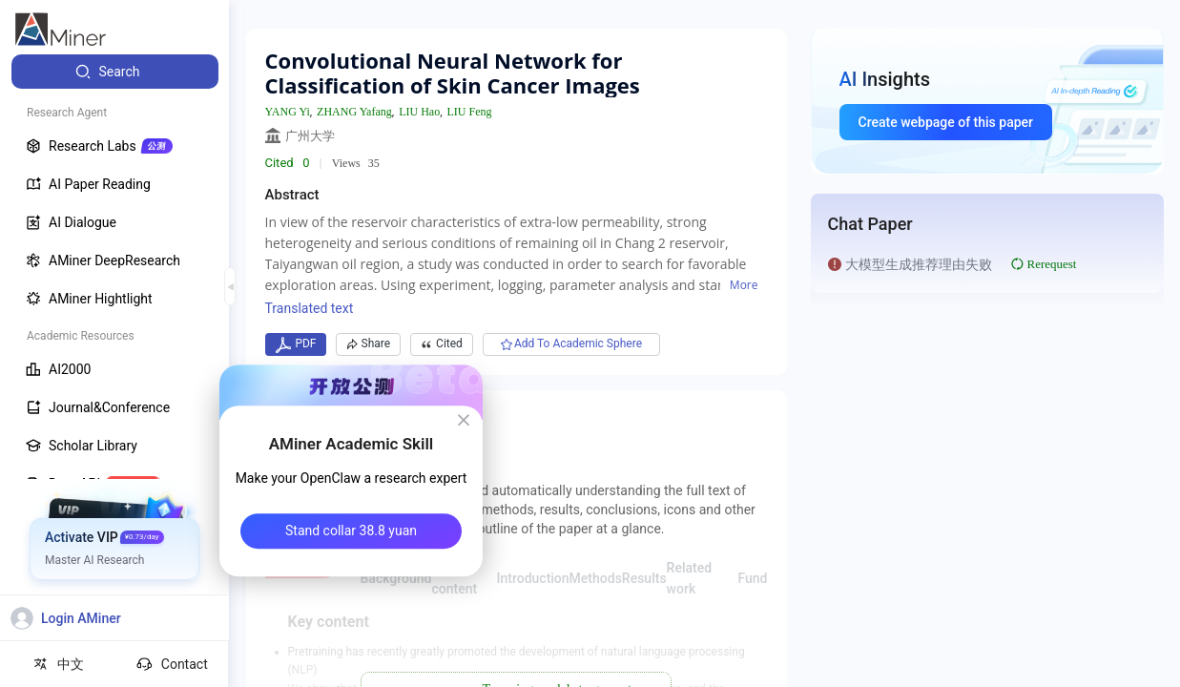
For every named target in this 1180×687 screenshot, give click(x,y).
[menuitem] (114, 71)
